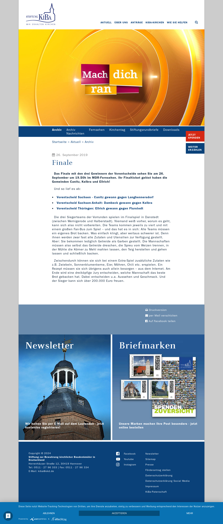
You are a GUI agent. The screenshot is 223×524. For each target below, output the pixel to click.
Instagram (130, 464)
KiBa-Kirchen (155, 22)
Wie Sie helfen (177, 22)
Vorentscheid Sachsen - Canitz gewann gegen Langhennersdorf (105, 197)
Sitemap (150, 459)
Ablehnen (49, 513)
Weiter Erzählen (195, 148)
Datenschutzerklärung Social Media (167, 480)
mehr (189, 513)
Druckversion (156, 310)
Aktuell (106, 22)
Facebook (130, 453)
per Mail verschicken (161, 315)
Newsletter (152, 453)
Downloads (171, 130)
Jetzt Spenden (194, 136)
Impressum (152, 486)
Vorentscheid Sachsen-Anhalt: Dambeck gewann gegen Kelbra (104, 203)
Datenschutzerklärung (159, 475)
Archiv (89, 142)
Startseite (59, 142)
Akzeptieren (119, 513)
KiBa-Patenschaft (156, 491)
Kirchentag (117, 130)
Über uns (121, 22)
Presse (149, 464)
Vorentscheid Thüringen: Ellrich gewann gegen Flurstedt (100, 208)
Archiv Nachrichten (75, 131)
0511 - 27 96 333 (45, 467)
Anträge (137, 22)
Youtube (129, 459)
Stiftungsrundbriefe (144, 130)
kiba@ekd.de (46, 471)
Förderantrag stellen (158, 470)
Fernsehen (97, 130)
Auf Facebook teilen (160, 321)
